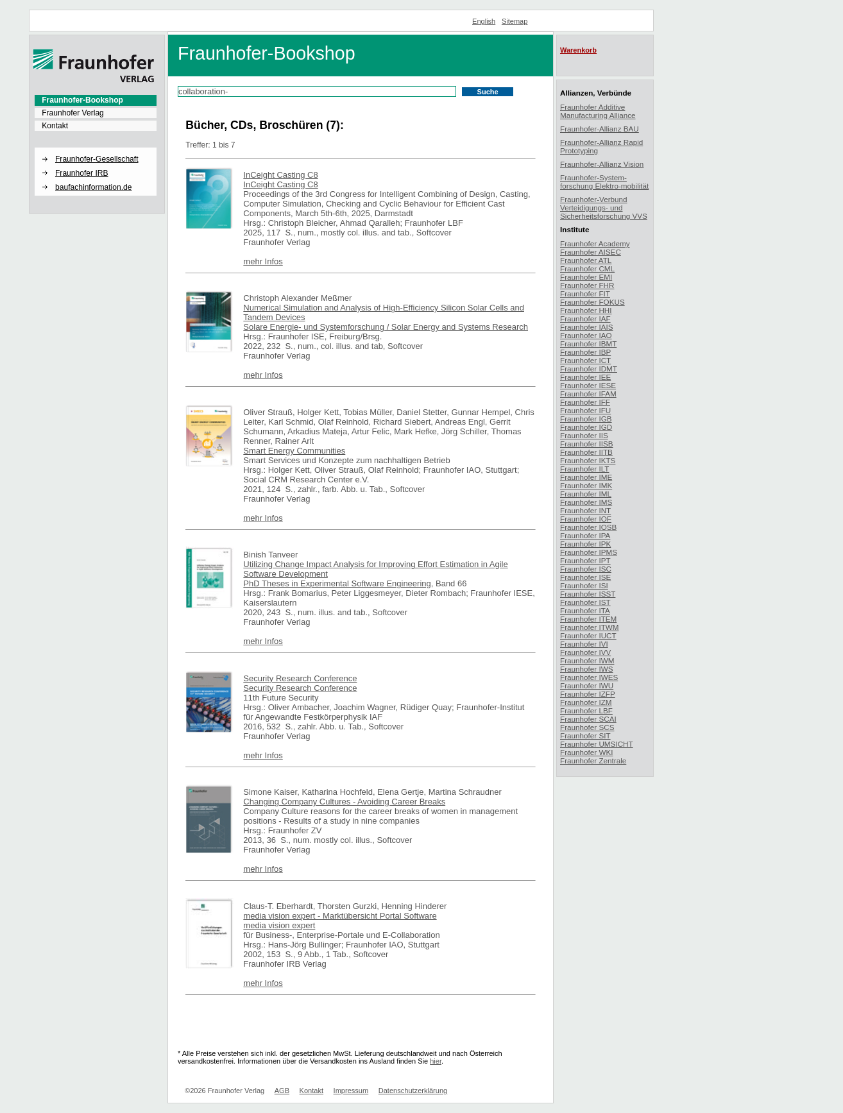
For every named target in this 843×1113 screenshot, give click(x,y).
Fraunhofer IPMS (588, 552)
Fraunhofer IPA (585, 535)
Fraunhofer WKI (586, 752)
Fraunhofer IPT (585, 560)
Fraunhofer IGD (586, 427)
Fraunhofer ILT (584, 468)
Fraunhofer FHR (587, 285)
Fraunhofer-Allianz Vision (601, 164)
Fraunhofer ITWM (589, 627)
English (483, 21)
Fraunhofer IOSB (588, 527)
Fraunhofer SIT (585, 735)
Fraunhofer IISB (586, 443)
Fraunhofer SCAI (588, 719)
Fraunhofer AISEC (590, 252)
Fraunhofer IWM (587, 660)
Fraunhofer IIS (584, 435)
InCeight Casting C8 (280, 175)
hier (435, 1061)
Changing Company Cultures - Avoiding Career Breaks (344, 801)
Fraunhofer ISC (585, 569)
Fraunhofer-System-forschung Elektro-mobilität (604, 181)
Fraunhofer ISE (585, 577)
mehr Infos (262, 261)
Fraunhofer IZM (586, 702)
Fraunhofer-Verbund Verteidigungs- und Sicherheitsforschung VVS (603, 207)
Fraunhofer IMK (586, 485)
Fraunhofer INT (585, 510)
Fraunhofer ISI (584, 585)
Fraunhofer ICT (585, 360)
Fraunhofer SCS (587, 727)
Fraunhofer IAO (586, 335)
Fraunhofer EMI (586, 277)
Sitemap (515, 21)
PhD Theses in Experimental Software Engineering (336, 583)
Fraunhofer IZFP (587, 694)
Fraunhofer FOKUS (592, 302)
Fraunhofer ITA (585, 610)
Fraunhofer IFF (585, 402)
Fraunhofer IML (585, 493)
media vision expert (279, 925)
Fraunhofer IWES (589, 677)
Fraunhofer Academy (595, 243)
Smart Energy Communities (294, 450)
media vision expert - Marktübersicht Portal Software (339, 916)
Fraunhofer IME (586, 477)
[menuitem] (96, 100)
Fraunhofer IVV (585, 652)
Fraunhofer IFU (585, 410)
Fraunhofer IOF (585, 518)
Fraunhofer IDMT (588, 368)
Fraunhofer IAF (585, 318)
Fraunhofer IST (585, 602)
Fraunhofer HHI (586, 310)
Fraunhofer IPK (585, 544)
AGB (282, 1090)
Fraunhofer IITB (586, 452)
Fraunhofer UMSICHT (596, 744)
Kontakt (55, 125)
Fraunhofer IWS (586, 669)
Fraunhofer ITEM (588, 619)
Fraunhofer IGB (586, 418)
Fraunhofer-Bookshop (82, 100)
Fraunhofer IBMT (588, 343)
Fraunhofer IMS (586, 502)
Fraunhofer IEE (585, 377)
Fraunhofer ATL (585, 260)
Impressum (351, 1090)
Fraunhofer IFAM (588, 393)
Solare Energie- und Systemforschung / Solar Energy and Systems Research (385, 327)
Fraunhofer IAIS (586, 327)
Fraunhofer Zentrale (593, 760)
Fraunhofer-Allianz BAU (599, 128)
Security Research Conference (300, 678)
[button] (96, 148)
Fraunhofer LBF (586, 710)
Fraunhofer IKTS (587, 460)
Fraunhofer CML (587, 268)
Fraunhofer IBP (585, 352)
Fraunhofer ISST (587, 594)
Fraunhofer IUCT (588, 635)
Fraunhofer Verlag (73, 112)
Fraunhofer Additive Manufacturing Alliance (598, 111)
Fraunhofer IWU (586, 685)
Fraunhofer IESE (588, 385)
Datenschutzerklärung (413, 1090)
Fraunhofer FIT (585, 293)
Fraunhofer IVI (584, 644)
